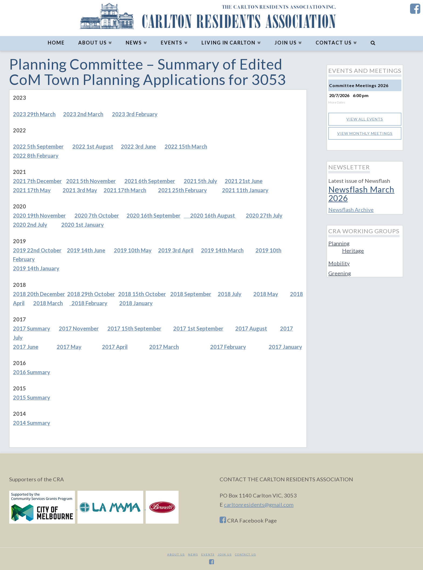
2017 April (115, 347)
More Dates (336, 102)
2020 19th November (39, 215)
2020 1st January (82, 224)
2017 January (285, 347)
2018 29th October (91, 294)
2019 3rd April (175, 250)
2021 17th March (125, 190)
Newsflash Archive (351, 209)
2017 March (164, 347)
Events (207, 554)
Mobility (339, 263)
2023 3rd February (135, 114)
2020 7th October (96, 215)
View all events (364, 119)
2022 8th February (36, 155)
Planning (339, 243)
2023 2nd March (83, 114)
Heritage (353, 250)
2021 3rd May (80, 190)
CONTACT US (245, 554)
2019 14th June (86, 250)
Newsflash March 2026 (361, 193)
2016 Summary (31, 372)
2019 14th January (36, 268)
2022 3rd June (138, 146)
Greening (339, 273)
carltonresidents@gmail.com (259, 504)
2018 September (190, 294)
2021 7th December (37, 181)
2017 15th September (134, 328)
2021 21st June (243, 181)
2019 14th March (222, 250)
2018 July (229, 294)
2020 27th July (264, 215)
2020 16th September (153, 215)
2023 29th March (34, 114)
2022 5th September (38, 146)
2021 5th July (200, 181)
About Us (176, 554)
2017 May (69, 347)
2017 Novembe (78, 328)
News (193, 554)
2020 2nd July (30, 224)
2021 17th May (32, 190)
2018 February (88, 303)
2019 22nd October (37, 250)
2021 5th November (91, 181)
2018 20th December (39, 294)
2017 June (25, 347)
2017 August (251, 328)
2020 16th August (210, 215)
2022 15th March (186, 146)
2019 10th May (133, 250)
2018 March (48, 303)
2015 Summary (31, 397)
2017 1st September (198, 328)
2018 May (265, 294)
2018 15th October (142, 294)
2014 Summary (31, 423)
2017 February (228, 347)
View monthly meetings (365, 133)
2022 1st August (92, 146)
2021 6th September (149, 181)
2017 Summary (31, 328)
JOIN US (225, 554)
